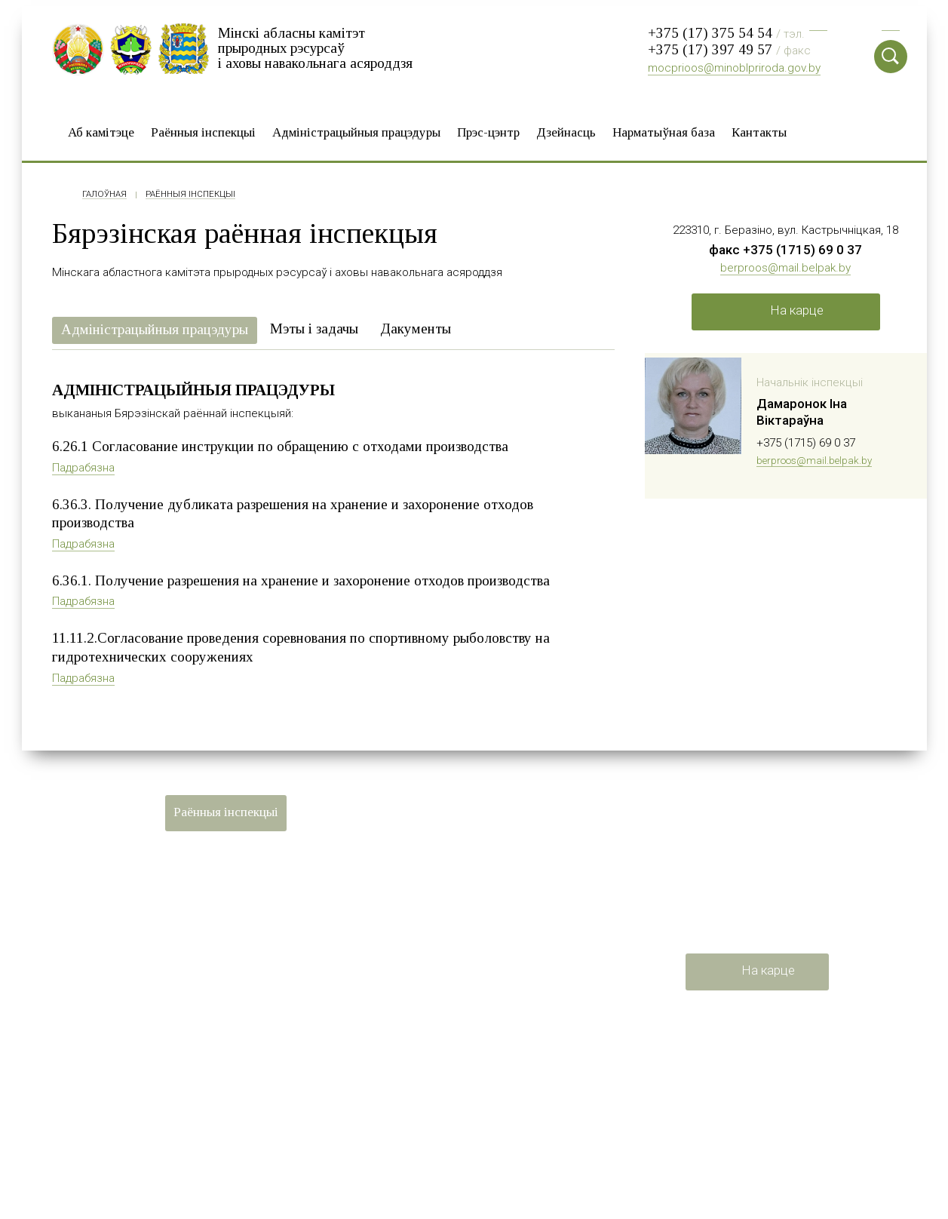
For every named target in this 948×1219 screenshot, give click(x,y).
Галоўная (104, 192)
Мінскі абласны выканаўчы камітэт (482, 1069)
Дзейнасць (566, 130)
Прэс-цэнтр (488, 130)
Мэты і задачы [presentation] (314, 326)
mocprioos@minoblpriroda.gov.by (734, 68)
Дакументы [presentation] (415, 326)
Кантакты (759, 130)
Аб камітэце (101, 130)
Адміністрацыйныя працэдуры (356, 130)
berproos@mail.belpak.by (785, 265)
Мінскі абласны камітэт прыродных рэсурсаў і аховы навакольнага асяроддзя (315, 47)
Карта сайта (83, 1005)
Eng (891, 23)
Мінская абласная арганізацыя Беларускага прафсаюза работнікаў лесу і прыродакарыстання (506, 1157)
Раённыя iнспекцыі (203, 130)
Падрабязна (83, 465)
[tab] (154, 328)
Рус (818, 23)
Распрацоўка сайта (103, 1030)
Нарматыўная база (663, 130)
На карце (797, 308)
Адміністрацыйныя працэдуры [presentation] (154, 327)
